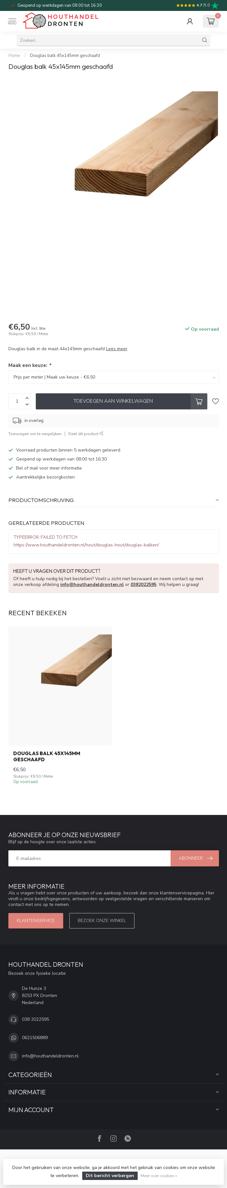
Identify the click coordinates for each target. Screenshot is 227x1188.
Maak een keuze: (29, 365)
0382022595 (143, 584)
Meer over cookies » (159, 1175)
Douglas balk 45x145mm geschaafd (65, 56)
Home (14, 56)
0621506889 (35, 1038)
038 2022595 (35, 1019)
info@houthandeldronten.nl (92, 584)
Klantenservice (36, 921)
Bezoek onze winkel (102, 921)
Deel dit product (86, 433)
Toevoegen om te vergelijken (35, 433)
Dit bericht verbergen (110, 1176)
